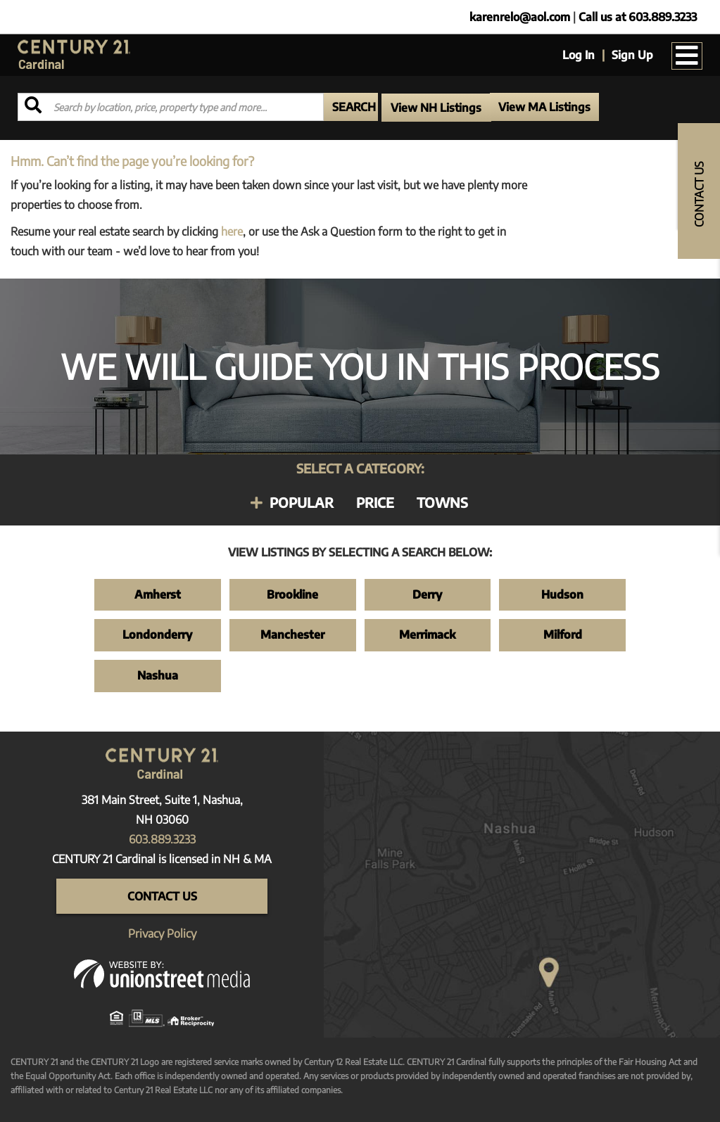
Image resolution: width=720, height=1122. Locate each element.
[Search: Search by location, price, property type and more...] (171, 107)
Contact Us (162, 896)
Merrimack (427, 634)
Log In (578, 55)
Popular (302, 502)
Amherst (157, 594)
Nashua (157, 675)
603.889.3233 (162, 839)
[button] (351, 107)
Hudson (562, 594)
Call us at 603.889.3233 (638, 17)
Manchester (292, 634)
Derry (427, 594)
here (232, 231)
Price (375, 502)
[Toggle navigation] (686, 56)
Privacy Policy (162, 933)
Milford (562, 634)
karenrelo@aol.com (519, 17)
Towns (442, 502)
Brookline (292, 594)
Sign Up (632, 55)
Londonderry (157, 634)
